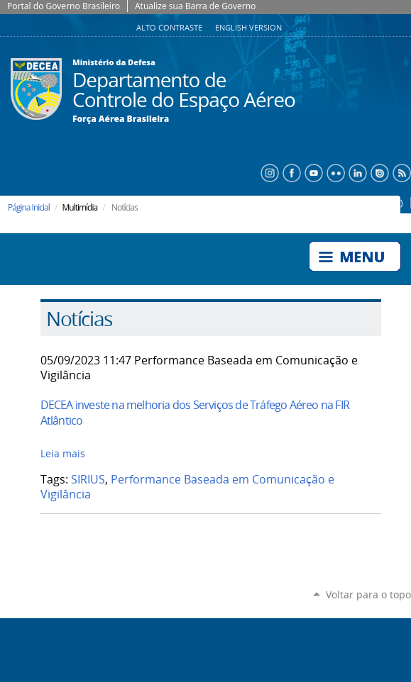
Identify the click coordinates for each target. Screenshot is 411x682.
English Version (248, 28)
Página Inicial (29, 207)
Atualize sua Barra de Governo (195, 6)
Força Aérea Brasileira (120, 119)
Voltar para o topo (368, 594)
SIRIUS (88, 479)
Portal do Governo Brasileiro (63, 6)
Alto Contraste (170, 28)
